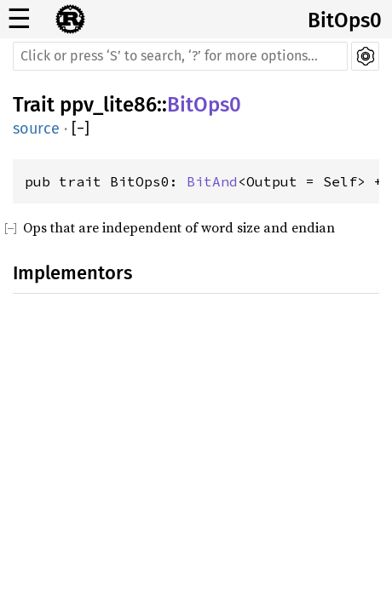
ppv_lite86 (108, 105)
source (36, 128)
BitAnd (212, 181)
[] (80, 129)
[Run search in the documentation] (180, 56)
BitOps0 (345, 20)
